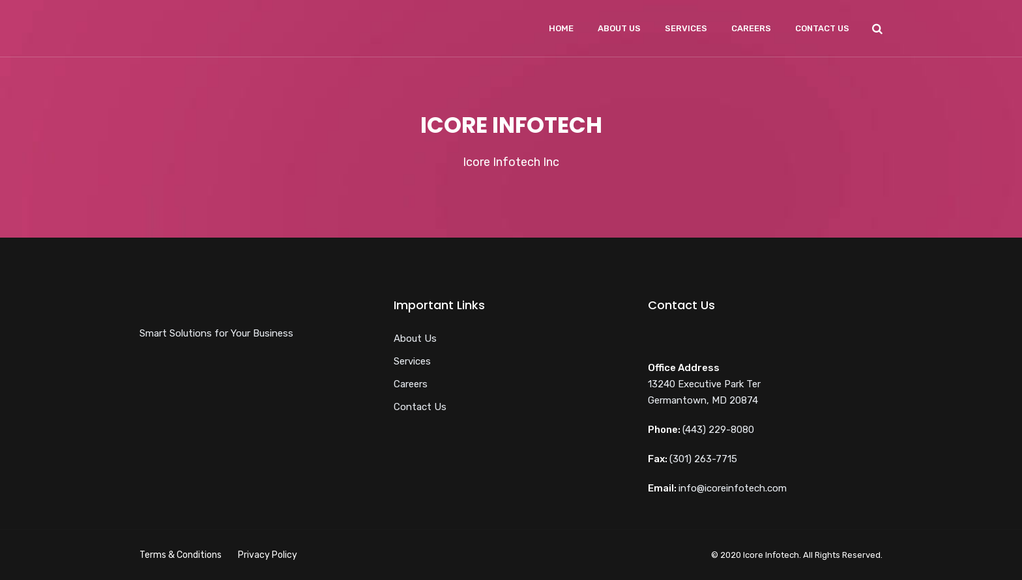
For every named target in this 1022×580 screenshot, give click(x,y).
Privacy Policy (267, 554)
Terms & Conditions (180, 554)
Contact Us (822, 28)
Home (561, 28)
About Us (619, 28)
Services (686, 28)
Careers (751, 28)
